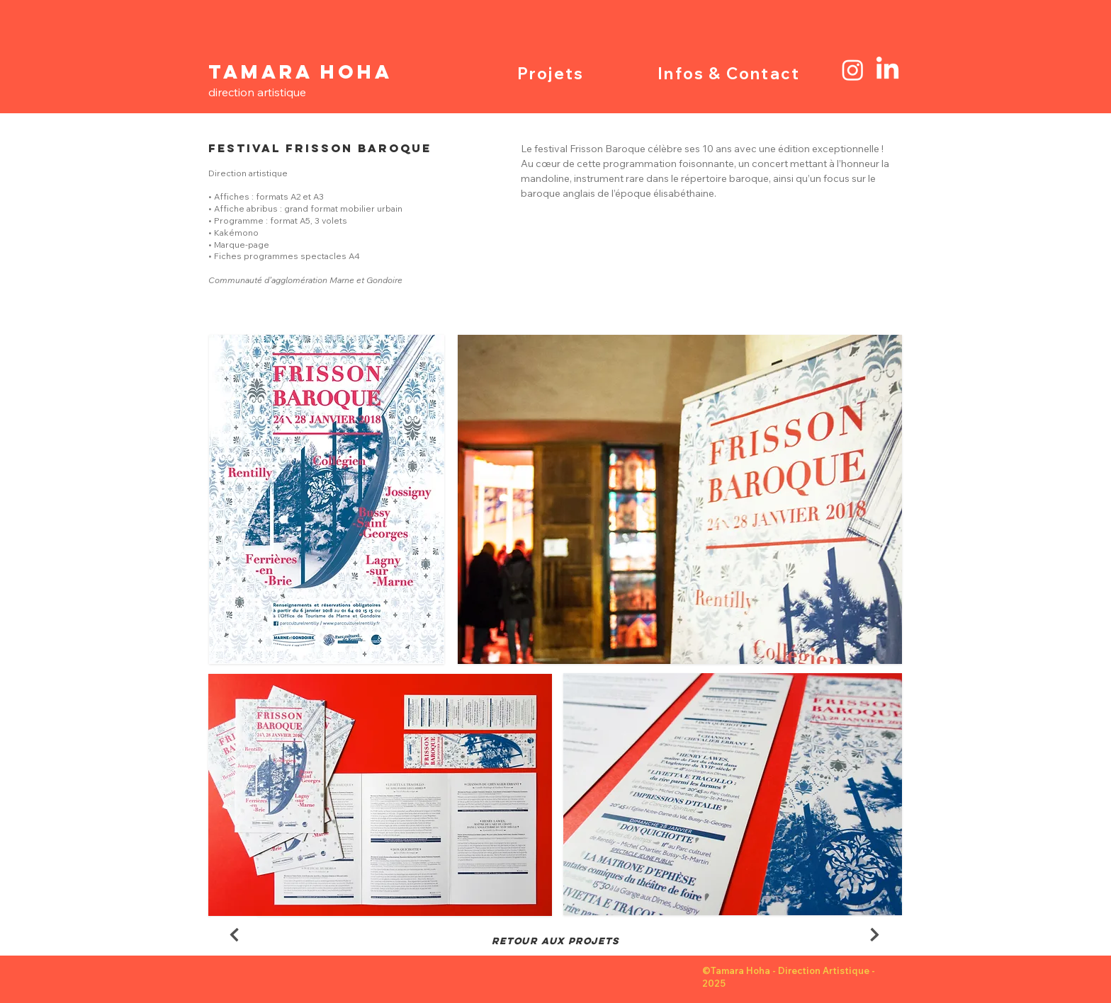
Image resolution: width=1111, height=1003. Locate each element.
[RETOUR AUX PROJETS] (555, 941)
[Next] (234, 935)
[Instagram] (853, 70)
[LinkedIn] (887, 70)
